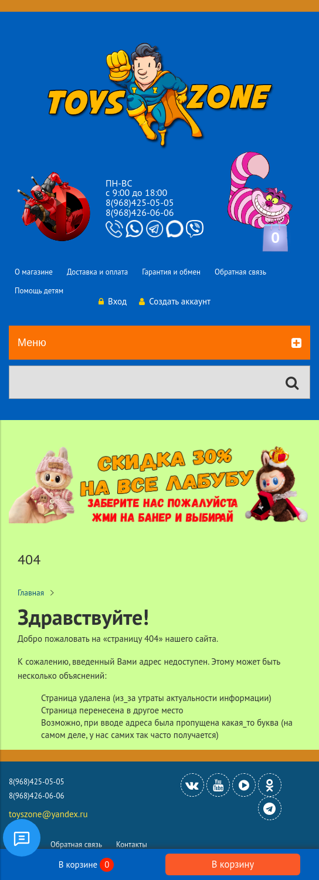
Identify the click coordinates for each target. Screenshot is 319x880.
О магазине (34, 272)
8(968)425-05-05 (140, 202)
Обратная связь (240, 272)
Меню (159, 343)
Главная (31, 592)
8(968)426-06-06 (140, 212)
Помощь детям (39, 291)
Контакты (131, 844)
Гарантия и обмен (171, 272)
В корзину (233, 864)
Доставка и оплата (97, 272)
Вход (113, 301)
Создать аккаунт (175, 301)
